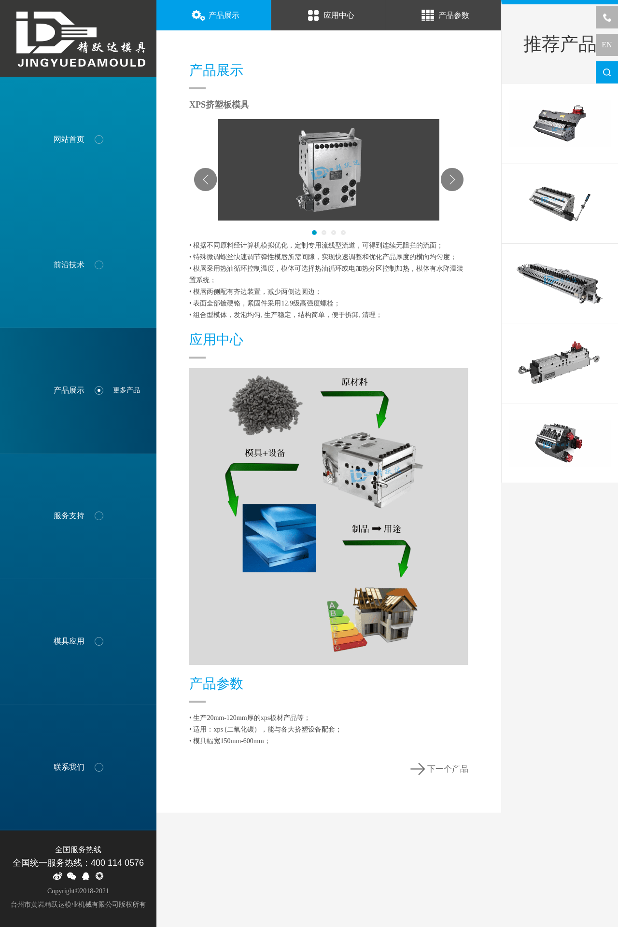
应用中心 (328, 16)
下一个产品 (439, 769)
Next (452, 179)
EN (607, 45)
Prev (205, 179)
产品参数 (443, 16)
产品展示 (213, 16)
